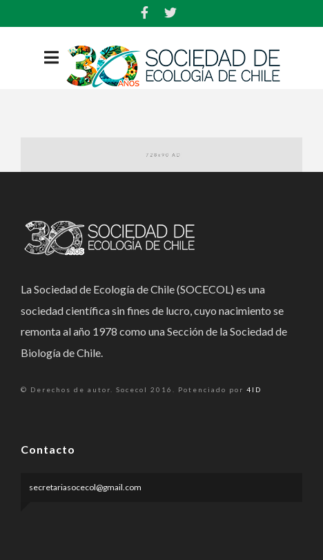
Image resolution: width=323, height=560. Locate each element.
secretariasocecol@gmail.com (85, 487)
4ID (254, 389)
